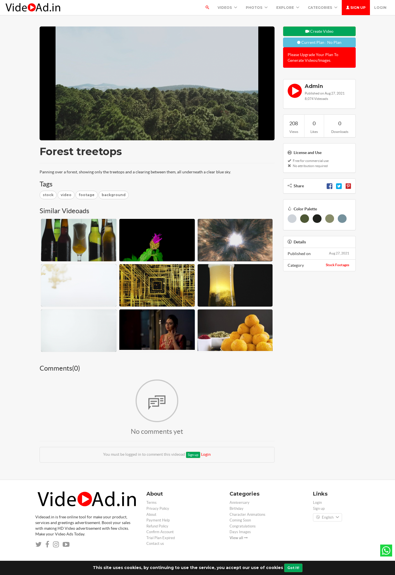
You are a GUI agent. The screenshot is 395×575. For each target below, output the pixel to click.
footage (87, 195)
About (151, 514)
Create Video (319, 31)
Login (380, 7)
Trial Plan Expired (160, 538)
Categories (322, 7)
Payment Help (158, 520)
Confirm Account (160, 532)
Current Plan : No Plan (319, 42)
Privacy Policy (157, 508)
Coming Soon (240, 520)
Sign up (356, 7)
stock (48, 195)
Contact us (155, 543)
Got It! (293, 568)
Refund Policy (157, 526)
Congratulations (243, 526)
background (114, 195)
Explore (287, 7)
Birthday (236, 508)
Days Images (240, 532)
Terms (151, 502)
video (66, 195)
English (327, 517)
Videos (227, 7)
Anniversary (239, 502)
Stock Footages (337, 265)
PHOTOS (257, 7)
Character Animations (247, 514)
